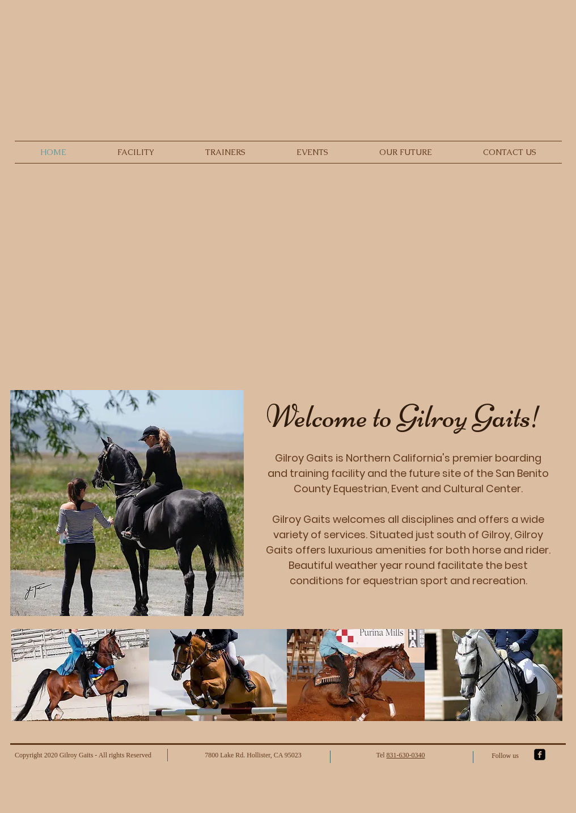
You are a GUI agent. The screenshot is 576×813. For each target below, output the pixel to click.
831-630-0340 (406, 755)
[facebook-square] (539, 754)
